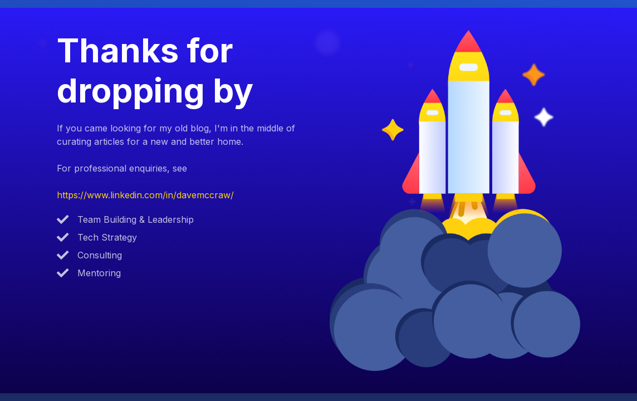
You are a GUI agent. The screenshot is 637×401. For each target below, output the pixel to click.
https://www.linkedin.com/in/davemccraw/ (145, 194)
